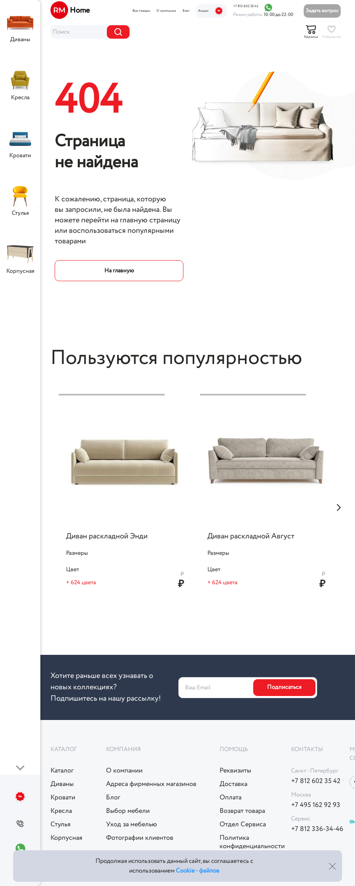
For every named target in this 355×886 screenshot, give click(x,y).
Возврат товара (242, 811)
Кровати (20, 155)
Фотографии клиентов (139, 838)
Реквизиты (235, 771)
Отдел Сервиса (243, 824)
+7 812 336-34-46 (317, 829)
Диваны (20, 39)
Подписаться (284, 687)
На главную (119, 270)
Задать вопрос (322, 10)
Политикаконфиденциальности (252, 842)
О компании (166, 10)
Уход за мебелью (131, 824)
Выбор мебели (128, 811)
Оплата (230, 798)
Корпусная (20, 271)
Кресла (20, 97)
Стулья (20, 213)
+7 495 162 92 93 (315, 805)
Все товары (141, 10)
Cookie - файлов (197, 870)
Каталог (62, 771)
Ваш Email (198, 687)
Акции (211, 11)
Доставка (233, 784)
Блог (186, 10)
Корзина (311, 37)
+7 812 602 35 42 (245, 6)
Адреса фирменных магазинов (151, 784)
